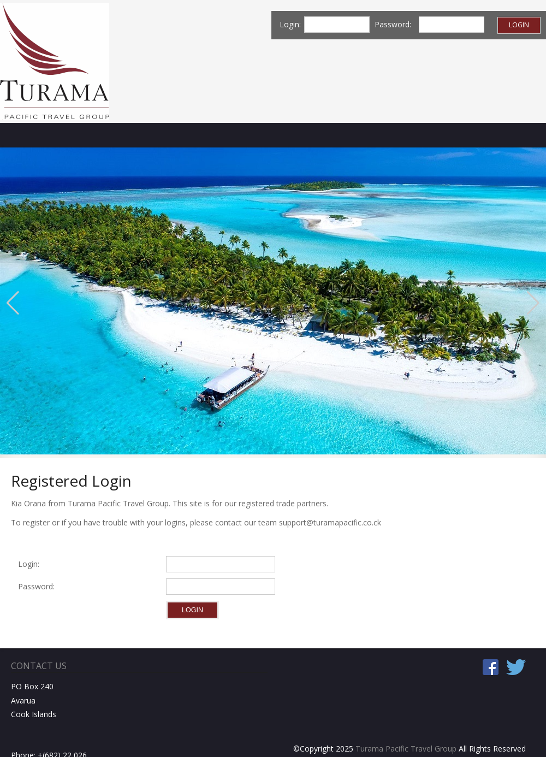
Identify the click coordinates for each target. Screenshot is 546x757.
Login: (28, 564)
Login (519, 24)
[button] (12, 303)
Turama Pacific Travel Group (405, 748)
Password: (38, 586)
